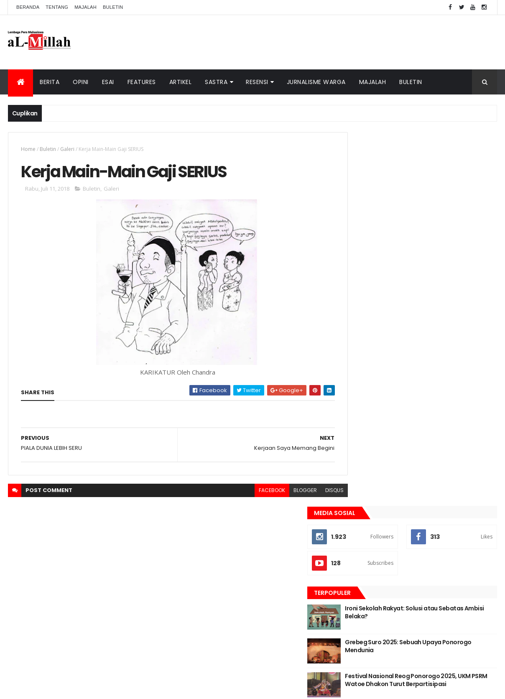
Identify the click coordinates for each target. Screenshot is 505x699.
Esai (108, 82)
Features (142, 82)
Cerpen (411, 383)
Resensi (257, 82)
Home (28, 149)
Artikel (180, 82)
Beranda (27, 7)
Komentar (459, 339)
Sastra (216, 82)
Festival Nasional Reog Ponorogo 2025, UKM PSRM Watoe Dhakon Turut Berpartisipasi (439, 310)
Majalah (85, 7)
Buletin (113, 7)
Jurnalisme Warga (316, 82)
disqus (315, 491)
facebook (253, 491)
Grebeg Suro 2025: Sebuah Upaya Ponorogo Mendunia (431, 272)
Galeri (67, 149)
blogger (286, 491)
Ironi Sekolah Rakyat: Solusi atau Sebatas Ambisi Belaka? (429, 238)
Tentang (57, 7)
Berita (49, 82)
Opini (81, 82)
